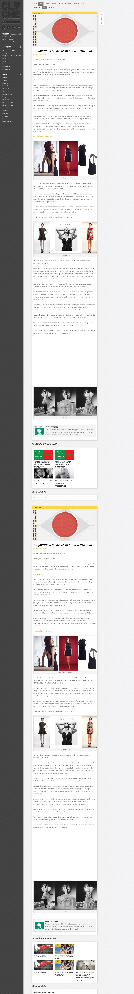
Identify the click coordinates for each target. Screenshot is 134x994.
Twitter (8, 27)
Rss (3, 27)
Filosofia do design (8, 102)
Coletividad (5, 88)
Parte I (38, 80)
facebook (101, 18)
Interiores (68, 4)
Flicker (13, 27)
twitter (101, 14)
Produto (54, 4)
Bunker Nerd (6, 83)
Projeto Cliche (6, 36)
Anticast (4, 77)
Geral (83, 4)
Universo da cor (7, 121)
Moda (61, 4)
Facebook (18, 27)
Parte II (45, 80)
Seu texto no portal (8, 42)
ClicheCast (5, 58)
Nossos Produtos (7, 39)
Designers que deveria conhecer (11, 56)
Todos (41, 4)
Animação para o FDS (8, 53)
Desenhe (4, 119)
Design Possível (6, 97)
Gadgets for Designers (8, 50)
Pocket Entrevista (7, 64)
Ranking (51, 7)
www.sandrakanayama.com (43, 137)
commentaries (101, 23)
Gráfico (47, 4)
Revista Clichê (11, 10)
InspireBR (5, 108)
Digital (76, 4)
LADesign (5, 113)
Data (44, 7)
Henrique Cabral (41, 54)
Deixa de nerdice (7, 94)
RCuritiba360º (6, 66)
